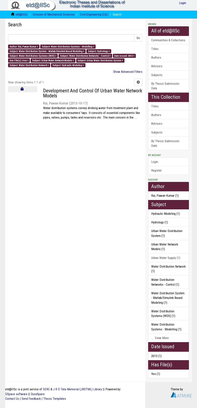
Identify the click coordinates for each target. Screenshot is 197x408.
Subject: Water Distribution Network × (29, 65)
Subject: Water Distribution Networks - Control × (85, 55)
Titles (155, 49)
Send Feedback (31, 399)
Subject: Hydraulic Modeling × (68, 65)
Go (138, 38)
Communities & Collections (168, 40)
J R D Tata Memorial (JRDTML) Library (77, 389)
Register (156, 170)
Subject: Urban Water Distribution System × (100, 60)
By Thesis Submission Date (165, 86)
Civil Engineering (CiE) (94, 14)
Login (154, 162)
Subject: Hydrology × (99, 51)
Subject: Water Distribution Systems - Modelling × (68, 46)
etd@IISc (22, 14)
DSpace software (16, 394)
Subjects (156, 75)
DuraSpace (38, 394)
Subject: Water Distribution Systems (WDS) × (33, 55)
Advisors (156, 66)
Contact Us (12, 399)
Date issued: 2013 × (124, 55)
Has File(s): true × (19, 60)
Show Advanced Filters (127, 72)
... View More (160, 338)
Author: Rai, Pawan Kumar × (24, 46)
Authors (156, 57)
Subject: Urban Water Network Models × (53, 60)
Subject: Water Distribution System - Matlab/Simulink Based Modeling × (47, 51)
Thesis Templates (54, 399)
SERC (46, 389)
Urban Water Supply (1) (165, 258)
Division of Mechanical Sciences (54, 14)
